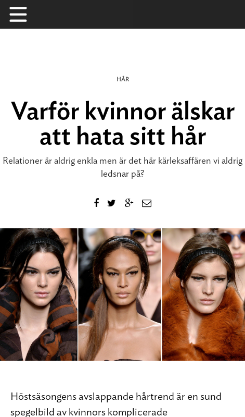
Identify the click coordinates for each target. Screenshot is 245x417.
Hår (123, 79)
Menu (23, 14)
